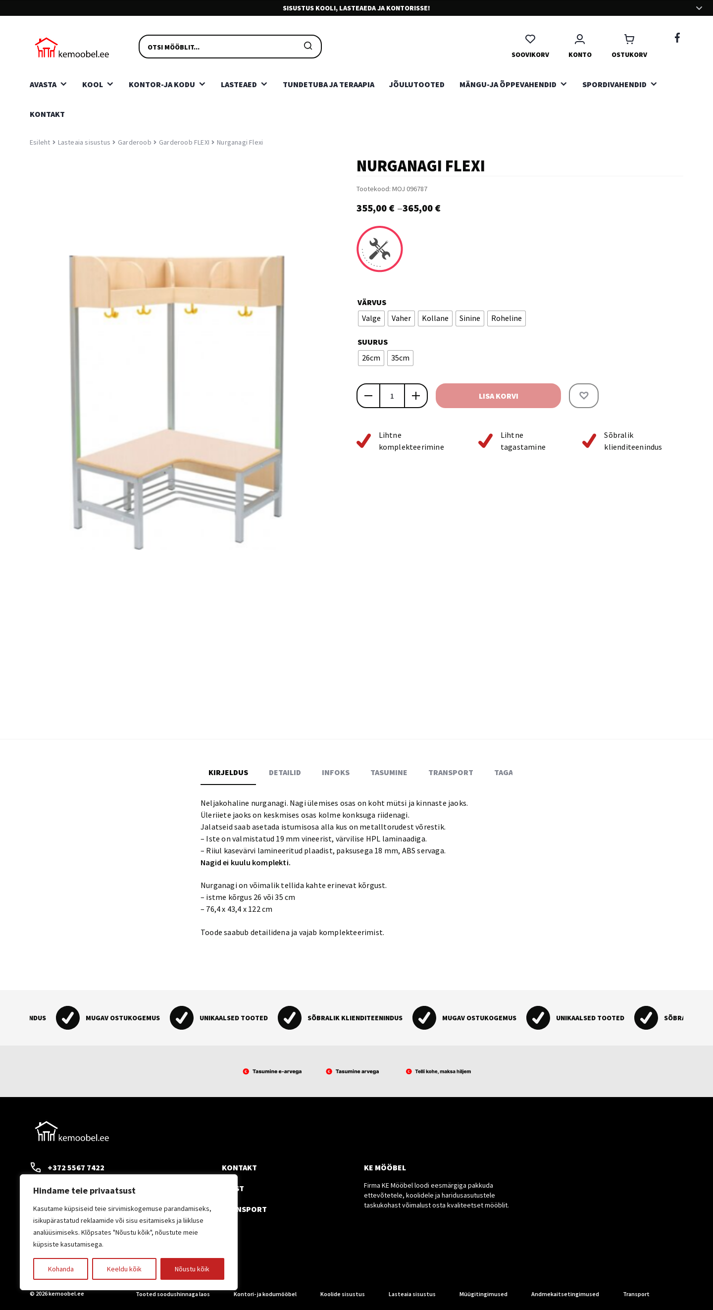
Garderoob (135, 142)
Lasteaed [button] (239, 84)
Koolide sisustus (342, 1294)
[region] (129, 1232)
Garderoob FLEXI (184, 142)
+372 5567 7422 (67, 1167)
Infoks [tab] (336, 772)
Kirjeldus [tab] (228, 772)
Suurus (372, 342)
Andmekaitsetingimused (565, 1294)
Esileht (40, 142)
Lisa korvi (498, 396)
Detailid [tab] (285, 772)
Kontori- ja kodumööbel (265, 1294)
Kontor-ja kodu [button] (162, 84)
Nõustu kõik (192, 1268)
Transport (244, 1209)
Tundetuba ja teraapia (328, 84)
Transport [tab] (450, 772)
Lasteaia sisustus (84, 142)
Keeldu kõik (124, 1268)
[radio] (371, 318)
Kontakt (47, 114)
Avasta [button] (43, 84)
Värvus (371, 302)
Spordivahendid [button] (614, 84)
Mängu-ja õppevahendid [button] (508, 84)
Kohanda (61, 1268)
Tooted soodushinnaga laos (173, 1294)
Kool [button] (92, 84)
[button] (584, 395)
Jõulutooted (417, 84)
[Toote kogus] (392, 395)
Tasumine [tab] (388, 772)
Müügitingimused (483, 1294)
